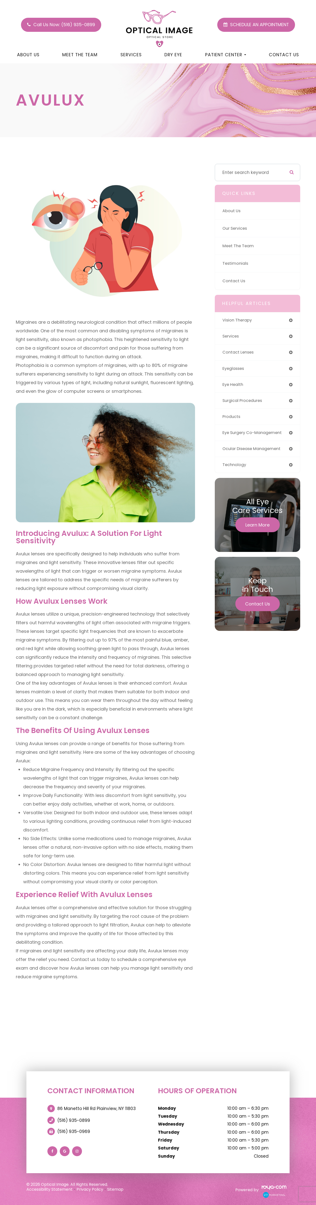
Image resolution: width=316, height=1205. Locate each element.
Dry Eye (173, 55)
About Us (28, 55)
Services (131, 55)
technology (235, 470)
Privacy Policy (90, 1189)
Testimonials (236, 263)
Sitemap (115, 1189)
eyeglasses (234, 370)
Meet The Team (80, 55)
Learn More (257, 531)
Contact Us (284, 55)
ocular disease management (254, 454)
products (232, 420)
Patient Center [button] (225, 55)
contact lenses (239, 354)
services (231, 337)
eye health (233, 387)
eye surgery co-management (254, 437)
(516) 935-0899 (73, 1120)
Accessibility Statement (49, 1189)
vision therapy (238, 320)
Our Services (236, 228)
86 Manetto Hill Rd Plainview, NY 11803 (96, 1108)
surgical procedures (244, 404)
